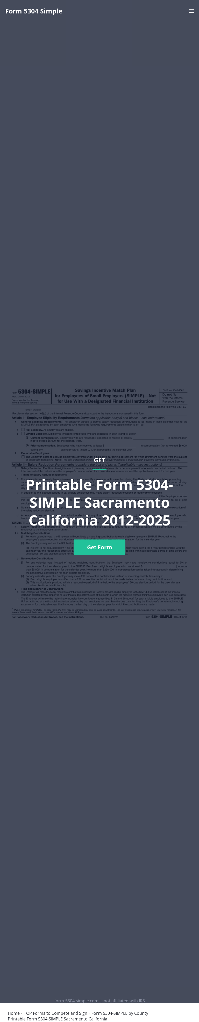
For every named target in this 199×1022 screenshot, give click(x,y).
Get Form (99, 547)
